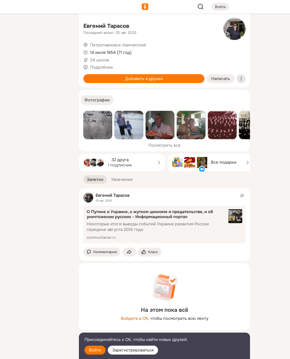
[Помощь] (13, 100)
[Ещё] (38, 316)
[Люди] (38, 51)
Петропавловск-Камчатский (118, 45)
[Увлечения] (38, 26)
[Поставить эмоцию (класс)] (149, 252)
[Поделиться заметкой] (129, 252)
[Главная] (13, 26)
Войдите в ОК (134, 318)
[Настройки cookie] (38, 352)
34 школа (99, 60)
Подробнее (101, 67)
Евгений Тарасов (106, 26)
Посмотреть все (164, 145)
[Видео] (62, 51)
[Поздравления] (38, 75)
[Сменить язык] (38, 328)
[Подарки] (13, 75)
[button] (97, 100)
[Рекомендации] (38, 100)
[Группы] (62, 26)
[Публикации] (13, 51)
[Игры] (62, 75)
